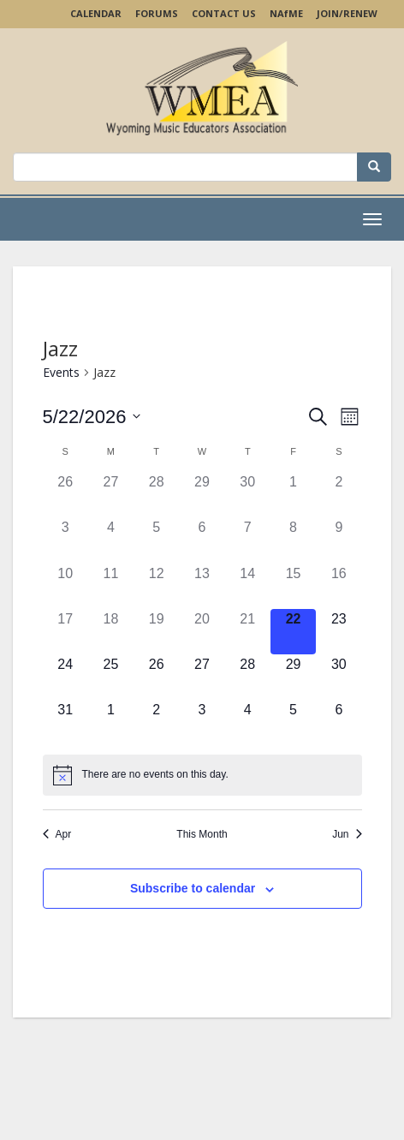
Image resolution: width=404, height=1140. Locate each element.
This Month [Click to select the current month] (201, 834)
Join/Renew (347, 13)
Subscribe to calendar (192, 888)
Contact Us (224, 13)
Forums (156, 13)
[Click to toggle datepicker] (92, 417)
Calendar (96, 13)
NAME (286, 13)
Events (61, 372)
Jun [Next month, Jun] (346, 834)
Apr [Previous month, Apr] (57, 834)
